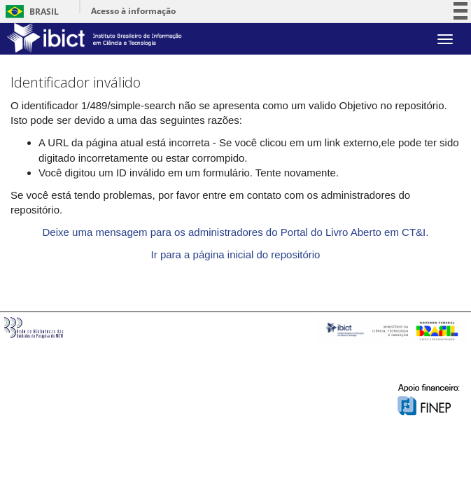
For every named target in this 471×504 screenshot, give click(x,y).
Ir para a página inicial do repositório (236, 254)
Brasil (29, 12)
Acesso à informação (133, 11)
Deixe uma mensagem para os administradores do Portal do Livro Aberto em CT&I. (236, 232)
